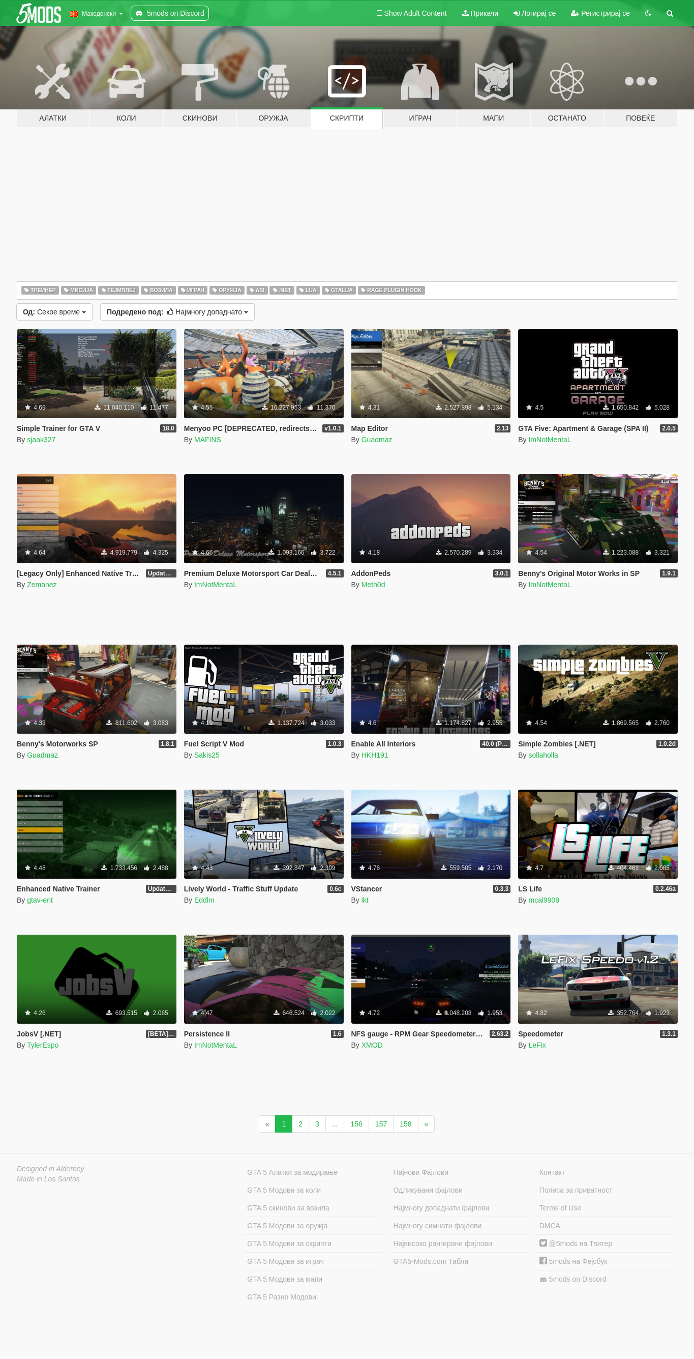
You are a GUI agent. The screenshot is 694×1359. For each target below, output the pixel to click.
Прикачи (480, 13)
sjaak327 (41, 440)
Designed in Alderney (50, 1169)
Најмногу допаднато (177, 312)
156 (356, 1124)
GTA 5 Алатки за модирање (292, 1172)
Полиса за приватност (576, 1190)
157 (381, 1124)
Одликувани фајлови (428, 1190)
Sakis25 (207, 755)
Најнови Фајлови (421, 1172)
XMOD (372, 1045)
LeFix (537, 1045)
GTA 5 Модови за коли (284, 1190)
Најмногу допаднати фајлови (442, 1208)
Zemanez (41, 585)
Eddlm (204, 900)
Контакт (552, 1172)
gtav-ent (40, 900)
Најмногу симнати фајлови (438, 1226)
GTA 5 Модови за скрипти (289, 1243)
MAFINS (207, 440)
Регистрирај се (600, 13)
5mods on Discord (573, 1279)
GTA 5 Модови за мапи (284, 1279)
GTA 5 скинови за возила (288, 1208)
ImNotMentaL (549, 440)
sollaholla (543, 755)
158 (405, 1124)
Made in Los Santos (48, 1179)
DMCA (549, 1226)
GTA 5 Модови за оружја (287, 1226)
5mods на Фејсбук (573, 1261)
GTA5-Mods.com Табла (431, 1261)
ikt (365, 900)
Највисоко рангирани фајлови (443, 1243)
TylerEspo (42, 1045)
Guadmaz (377, 440)
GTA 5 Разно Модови (281, 1297)
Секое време (54, 312)
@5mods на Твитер (575, 1243)
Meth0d (373, 585)
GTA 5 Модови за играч (285, 1261)
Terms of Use (560, 1208)
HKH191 (374, 755)
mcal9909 (543, 900)
